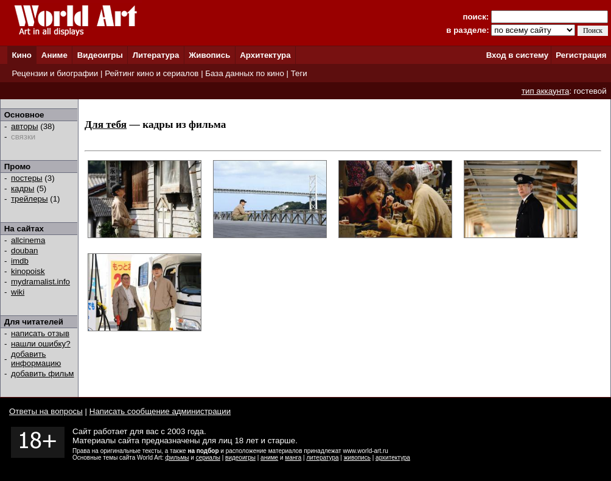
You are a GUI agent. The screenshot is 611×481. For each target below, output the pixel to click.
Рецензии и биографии (55, 73)
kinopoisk (28, 271)
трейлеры (29, 198)
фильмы (177, 457)
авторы (24, 126)
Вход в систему (517, 55)
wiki (17, 292)
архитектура (392, 457)
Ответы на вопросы (46, 411)
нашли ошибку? (41, 343)
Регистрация (581, 55)
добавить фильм (42, 373)
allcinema (28, 240)
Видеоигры (100, 55)
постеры (27, 178)
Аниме (54, 55)
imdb (20, 260)
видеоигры (240, 457)
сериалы (208, 457)
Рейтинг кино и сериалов (151, 73)
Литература (156, 55)
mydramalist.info (40, 281)
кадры (22, 188)
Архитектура (265, 55)
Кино (22, 55)
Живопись (209, 55)
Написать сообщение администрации (160, 411)
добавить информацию (36, 358)
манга (293, 457)
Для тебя (106, 124)
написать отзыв (40, 333)
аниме (269, 457)
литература (322, 457)
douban (24, 250)
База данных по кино (244, 73)
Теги (299, 73)
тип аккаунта (546, 91)
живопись (357, 457)
